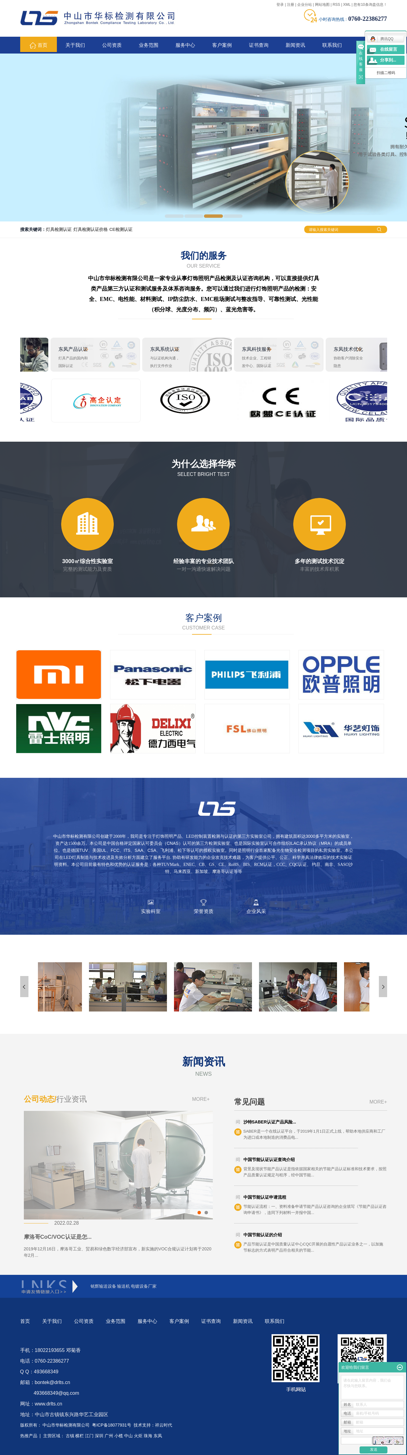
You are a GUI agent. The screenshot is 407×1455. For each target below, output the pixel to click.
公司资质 (112, 45)
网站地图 (322, 4)
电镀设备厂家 (144, 1286)
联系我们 (332, 45)
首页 (38, 45)
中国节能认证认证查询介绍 (269, 1159)
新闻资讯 (295, 45)
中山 (128, 1435)
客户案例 (222, 45)
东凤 (158, 1435)
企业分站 (304, 4)
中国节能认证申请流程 (264, 1197)
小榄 (118, 1435)
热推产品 (28, 1435)
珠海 (148, 1435)
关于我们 (75, 45)
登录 (280, 4)
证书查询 (258, 45)
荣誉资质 (203, 911)
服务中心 (185, 45)
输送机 (123, 1286)
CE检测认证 (120, 229)
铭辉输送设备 (103, 1286)
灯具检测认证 (59, 229)
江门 (89, 1435)
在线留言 (388, 49)
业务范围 (148, 45)
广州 (109, 1435)
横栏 (79, 1435)
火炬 (138, 1435)
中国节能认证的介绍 (262, 1234)
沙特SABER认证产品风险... (269, 1121)
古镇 (70, 1435)
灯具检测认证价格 (90, 229)
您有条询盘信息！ (370, 4)
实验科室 (151, 911)
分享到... (388, 60)
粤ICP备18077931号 (111, 1425)
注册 (290, 4)
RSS (336, 4)
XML (346, 4)
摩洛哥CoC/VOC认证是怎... (58, 1237)
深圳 (99, 1435)
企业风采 (256, 911)
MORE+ (200, 1099)
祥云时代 (163, 1425)
